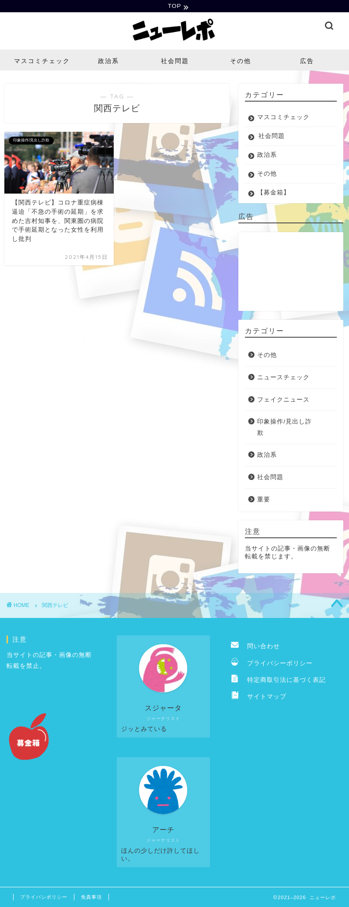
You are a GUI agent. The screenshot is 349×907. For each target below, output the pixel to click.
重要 (263, 500)
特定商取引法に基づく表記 (278, 681)
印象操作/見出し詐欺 (284, 428)
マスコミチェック (42, 62)
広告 (307, 62)
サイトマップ (258, 698)
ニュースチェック (283, 378)
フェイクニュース (283, 400)
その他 (240, 62)
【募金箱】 (273, 193)
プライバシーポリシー (272, 664)
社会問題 (175, 62)
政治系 (108, 62)
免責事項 (91, 897)
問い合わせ (255, 647)
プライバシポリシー (43, 897)
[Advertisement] (288, 272)
